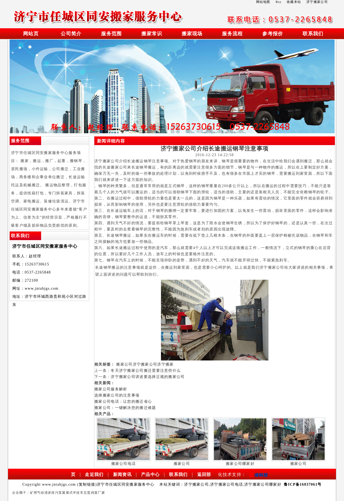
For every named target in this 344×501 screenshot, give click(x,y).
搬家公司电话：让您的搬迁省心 (123, 402)
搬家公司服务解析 (110, 389)
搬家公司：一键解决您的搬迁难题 (125, 408)
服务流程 (232, 33)
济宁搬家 (165, 364)
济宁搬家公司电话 (226, 484)
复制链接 (87, 484)
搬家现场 (192, 33)
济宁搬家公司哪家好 (262, 484)
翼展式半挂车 (73, 493)
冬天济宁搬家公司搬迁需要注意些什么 (146, 371)
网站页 (31, 33)
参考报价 (272, 33)
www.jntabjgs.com (42, 288)
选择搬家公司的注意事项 (116, 395)
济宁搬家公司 (145, 364)
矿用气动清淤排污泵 (46, 493)
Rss (278, 2)
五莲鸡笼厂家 (94, 493)
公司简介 (71, 33)
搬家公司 (124, 364)
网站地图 (263, 2)
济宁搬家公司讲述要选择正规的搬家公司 (148, 377)
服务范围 (111, 33)
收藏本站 (294, 2)
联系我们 (313, 33)
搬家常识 (151, 33)
